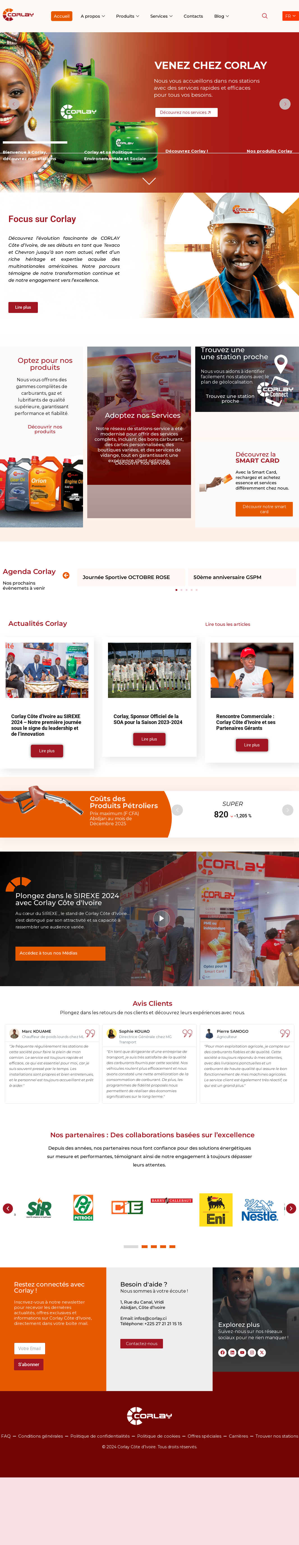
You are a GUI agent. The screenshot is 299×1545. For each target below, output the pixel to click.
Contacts (193, 16)
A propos (93, 16)
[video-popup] (161, 918)
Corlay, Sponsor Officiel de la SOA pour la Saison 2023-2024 (148, 719)
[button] (66, 575)
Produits (127, 16)
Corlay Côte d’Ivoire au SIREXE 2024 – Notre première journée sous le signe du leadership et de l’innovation (46, 725)
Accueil (62, 16)
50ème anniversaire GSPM (227, 577)
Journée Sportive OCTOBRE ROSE (126, 577)
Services (161, 16)
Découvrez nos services (186, 112)
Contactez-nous (141, 1343)
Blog (221, 16)
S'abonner (28, 1364)
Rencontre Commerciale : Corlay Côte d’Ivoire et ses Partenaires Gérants (245, 722)
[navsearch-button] (264, 16)
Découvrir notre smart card (264, 509)
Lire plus (47, 750)
